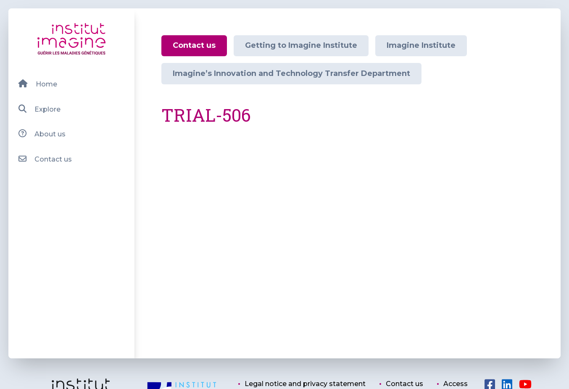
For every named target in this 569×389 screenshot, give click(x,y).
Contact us (44, 158)
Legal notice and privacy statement (305, 384)
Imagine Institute (421, 45)
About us (41, 133)
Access (455, 384)
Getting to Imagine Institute (301, 45)
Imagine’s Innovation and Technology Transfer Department (291, 73)
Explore (39, 108)
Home (37, 83)
